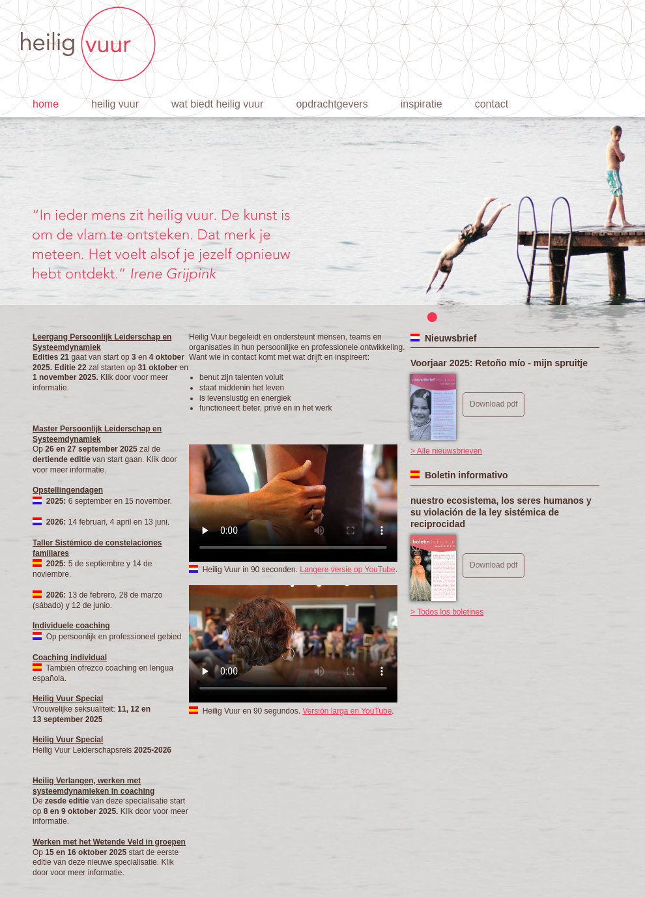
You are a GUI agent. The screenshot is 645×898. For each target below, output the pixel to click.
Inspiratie (421, 103)
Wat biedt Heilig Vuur (217, 103)
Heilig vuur (115, 103)
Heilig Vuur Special (68, 698)
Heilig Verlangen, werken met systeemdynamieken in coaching (93, 786)
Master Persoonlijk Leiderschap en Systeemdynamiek (97, 434)
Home (46, 103)
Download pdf (493, 404)
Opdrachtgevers (331, 103)
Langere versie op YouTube (347, 569)
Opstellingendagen (68, 490)
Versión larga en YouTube (347, 711)
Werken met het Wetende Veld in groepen (109, 842)
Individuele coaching (71, 625)
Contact (492, 103)
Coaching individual (70, 657)
